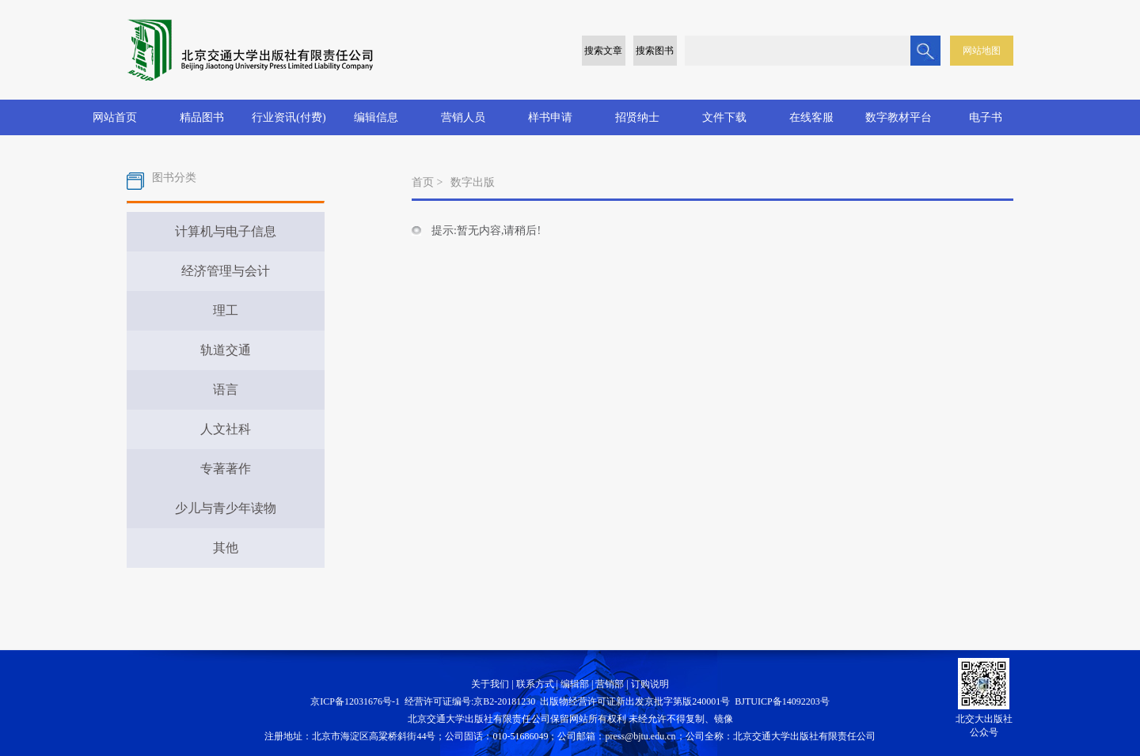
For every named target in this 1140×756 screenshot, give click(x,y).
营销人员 (463, 117)
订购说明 (650, 684)
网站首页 (115, 117)
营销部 (609, 684)
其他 (225, 547)
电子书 (985, 117)
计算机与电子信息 (225, 231)
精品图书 (202, 117)
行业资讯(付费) (288, 117)
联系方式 (535, 684)
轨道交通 (225, 350)
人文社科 (225, 429)
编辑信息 (376, 117)
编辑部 (574, 684)
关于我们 (490, 684)
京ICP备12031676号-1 (355, 701)
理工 (225, 310)
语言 (225, 389)
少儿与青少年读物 (225, 508)
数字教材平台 (898, 117)
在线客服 (811, 117)
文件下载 (724, 117)
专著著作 (225, 468)
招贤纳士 (637, 117)
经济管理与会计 (225, 271)
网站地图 (982, 50)
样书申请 (550, 117)
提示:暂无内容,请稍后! (486, 230)
